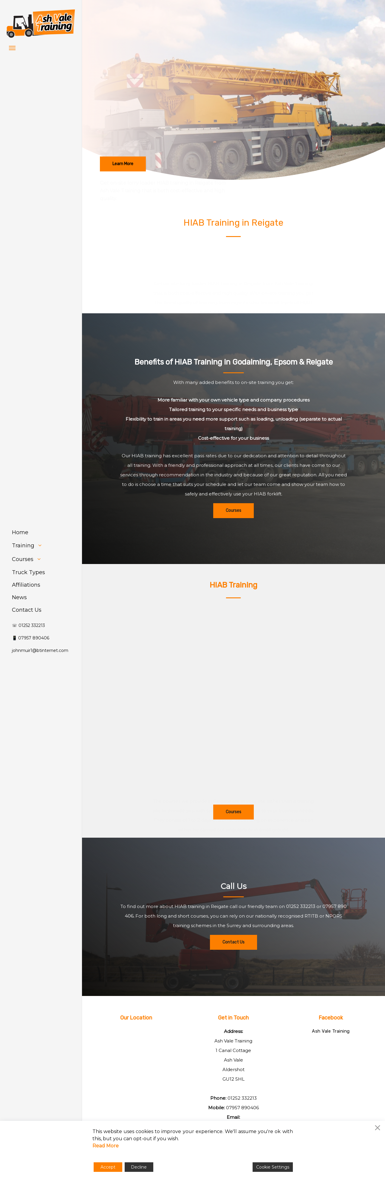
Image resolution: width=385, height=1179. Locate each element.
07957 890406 (242, 1107)
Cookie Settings (272, 1167)
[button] (12, 48)
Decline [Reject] (139, 1167)
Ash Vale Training (331, 1031)
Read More (105, 1146)
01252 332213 (242, 1098)
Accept (107, 1167)
